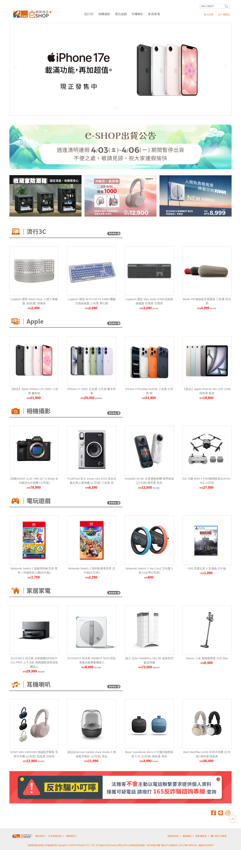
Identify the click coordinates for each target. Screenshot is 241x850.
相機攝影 (104, 14)
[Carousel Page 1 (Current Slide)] (116, 108)
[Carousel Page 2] (120, 107)
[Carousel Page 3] (124, 107)
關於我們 (39, 836)
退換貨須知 (173, 836)
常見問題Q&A (55, 836)
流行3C (89, 14)
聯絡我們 (70, 836)
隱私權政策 (201, 836)
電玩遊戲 (121, 14)
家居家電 (154, 14)
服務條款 (187, 836)
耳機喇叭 (137, 14)
